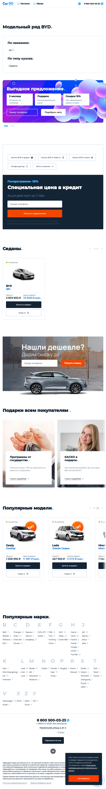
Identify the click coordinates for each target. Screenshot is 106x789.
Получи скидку (72, 363)
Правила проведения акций (40, 783)
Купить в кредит (23, 304)
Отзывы (60, 732)
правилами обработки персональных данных (43, 223)
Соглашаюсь (84, 778)
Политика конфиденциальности (15, 783)
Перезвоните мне (53, 740)
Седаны (13, 66)
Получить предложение (35, 213)
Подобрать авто (53, 112)
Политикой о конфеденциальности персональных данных (83, 768)
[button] (6, 125)
